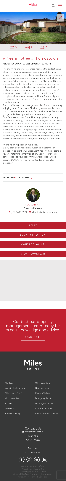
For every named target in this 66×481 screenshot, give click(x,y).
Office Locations (42, 383)
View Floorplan (33, 254)
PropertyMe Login (43, 393)
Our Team (9, 383)
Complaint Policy (12, 413)
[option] (33, 28)
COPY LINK (25, 178)
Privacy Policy (23, 477)
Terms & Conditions (39, 477)
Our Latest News (12, 398)
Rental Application (43, 408)
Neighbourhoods (42, 388)
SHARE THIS (9, 178)
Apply (33, 225)
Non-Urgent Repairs (44, 403)
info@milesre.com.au (34, 432)
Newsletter (10, 408)
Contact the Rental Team (46, 413)
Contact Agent (33, 244)
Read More (33, 337)
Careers (8, 403)
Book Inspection (33, 235)
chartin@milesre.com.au (44, 212)
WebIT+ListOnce (39, 471)
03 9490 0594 (20, 212)
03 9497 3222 (34, 440)
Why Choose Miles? (13, 393)
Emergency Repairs (43, 398)
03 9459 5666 (34, 453)
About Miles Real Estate (16, 388)
